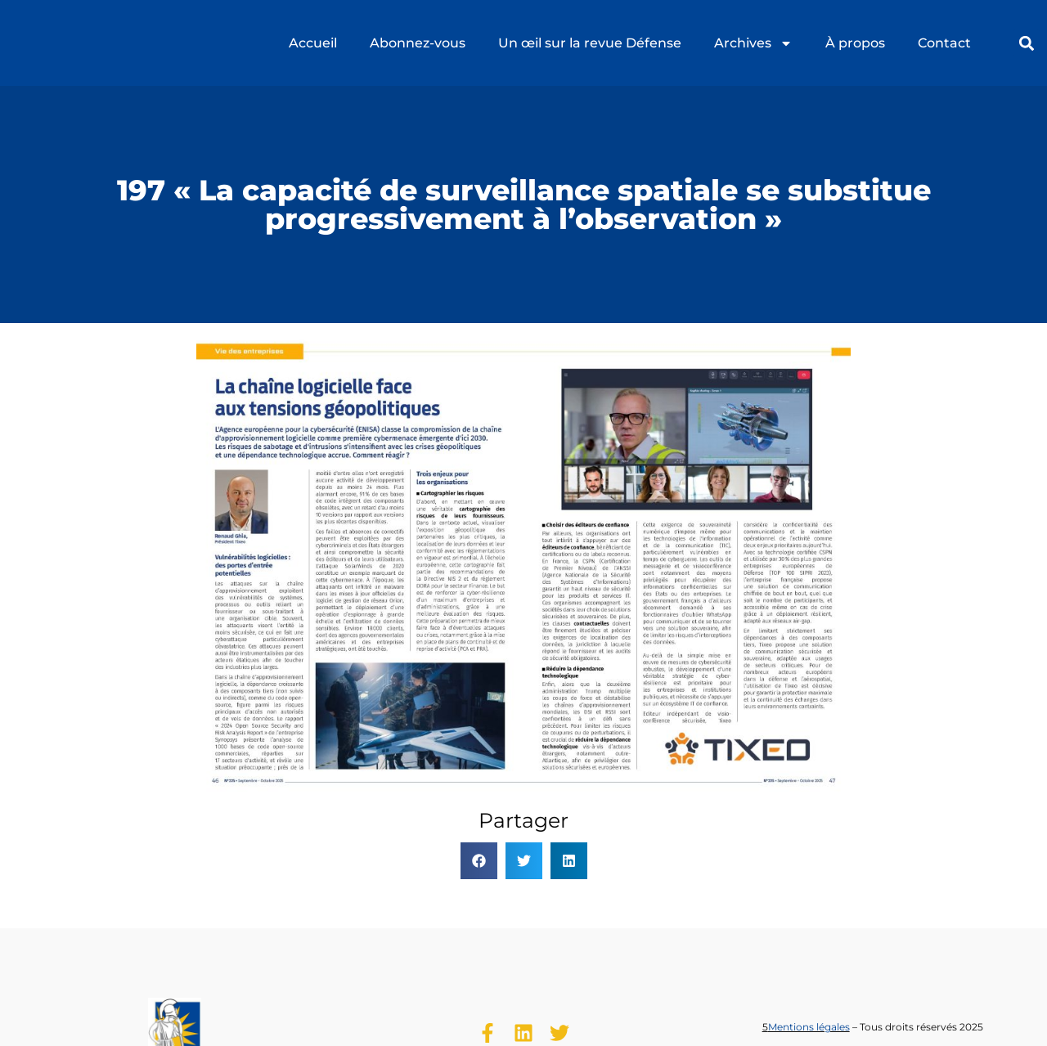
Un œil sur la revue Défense (589, 43)
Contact (944, 43)
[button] (1026, 42)
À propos (855, 43)
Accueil (313, 43)
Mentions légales (809, 1027)
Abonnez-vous (417, 43)
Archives (753, 43)
